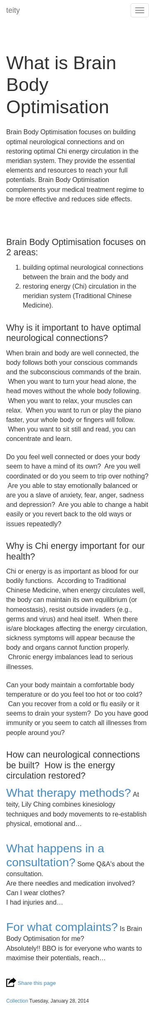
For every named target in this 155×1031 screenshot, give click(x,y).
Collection (17, 1001)
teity (13, 10)
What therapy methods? (68, 792)
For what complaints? (62, 926)
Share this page (31, 983)
